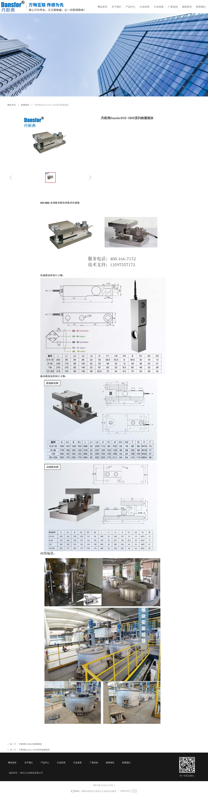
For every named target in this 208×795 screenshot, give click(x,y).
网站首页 (11, 105)
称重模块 (25, 105)
